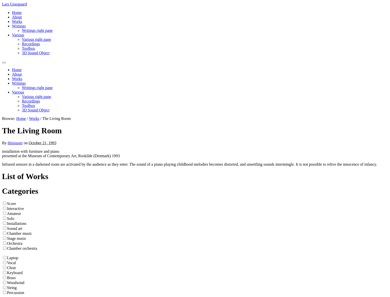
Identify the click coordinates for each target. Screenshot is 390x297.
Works (17, 21)
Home (17, 12)
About (17, 17)
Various (18, 35)
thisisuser (15, 143)
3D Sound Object (35, 53)
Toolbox (28, 48)
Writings (19, 26)
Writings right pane (37, 30)
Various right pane (36, 39)
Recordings (31, 44)
